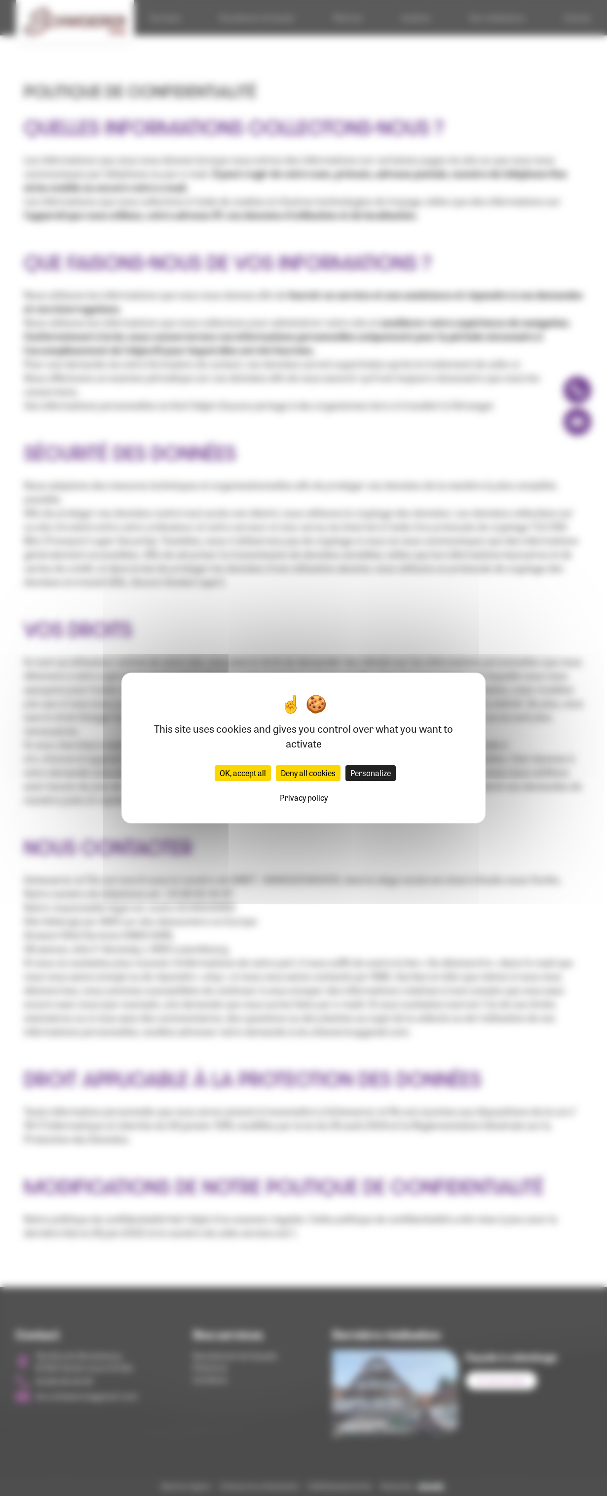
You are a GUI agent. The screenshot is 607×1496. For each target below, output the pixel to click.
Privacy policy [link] (304, 797)
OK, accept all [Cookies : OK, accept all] (243, 773)
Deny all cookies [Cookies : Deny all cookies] (308, 773)
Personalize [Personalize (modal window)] (370, 773)
